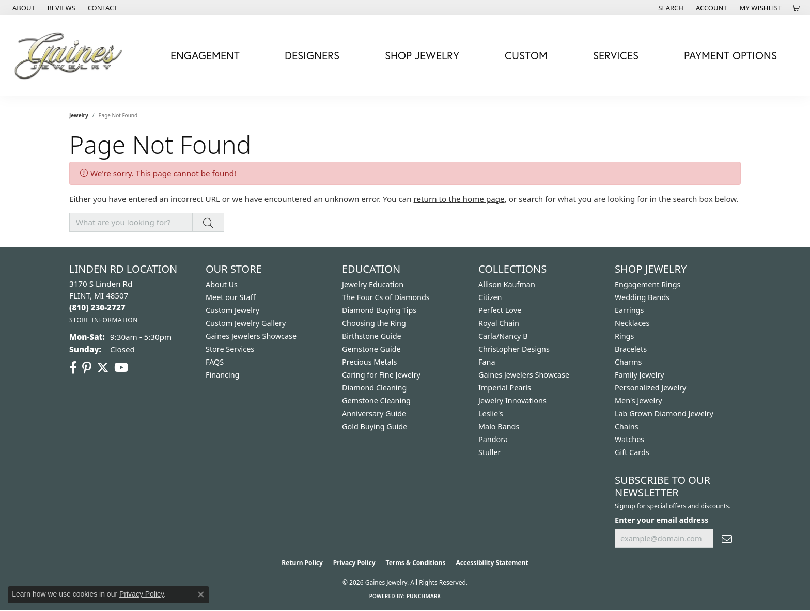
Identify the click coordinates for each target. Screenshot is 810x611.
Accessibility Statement (492, 562)
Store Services (230, 349)
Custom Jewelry (232, 310)
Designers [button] (312, 55)
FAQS (215, 362)
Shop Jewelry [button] (422, 55)
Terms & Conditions (416, 562)
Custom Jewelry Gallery (246, 323)
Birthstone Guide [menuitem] (371, 336)
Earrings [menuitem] (629, 310)
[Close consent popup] (201, 594)
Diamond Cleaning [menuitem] (374, 388)
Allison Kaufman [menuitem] (506, 284)
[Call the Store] (97, 307)
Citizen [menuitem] (490, 297)
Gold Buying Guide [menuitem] (374, 426)
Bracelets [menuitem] (631, 349)
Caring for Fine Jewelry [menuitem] (381, 375)
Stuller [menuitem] (489, 452)
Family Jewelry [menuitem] (639, 375)
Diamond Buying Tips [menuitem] (379, 310)
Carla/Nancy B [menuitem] (503, 336)
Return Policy (302, 562)
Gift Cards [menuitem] (632, 452)
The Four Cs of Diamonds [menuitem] (386, 297)
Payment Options (730, 55)
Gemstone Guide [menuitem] (371, 349)
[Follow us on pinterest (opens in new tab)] (86, 368)
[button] (669, 7)
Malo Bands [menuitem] (498, 426)
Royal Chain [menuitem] (498, 323)
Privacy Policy (354, 562)
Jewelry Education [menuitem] (372, 284)
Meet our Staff (231, 297)
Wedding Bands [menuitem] (642, 297)
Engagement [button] (205, 55)
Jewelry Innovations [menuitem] (512, 400)
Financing (222, 375)
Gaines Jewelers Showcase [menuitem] (523, 375)
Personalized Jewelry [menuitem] (650, 388)
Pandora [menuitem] (493, 439)
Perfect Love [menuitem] (499, 310)
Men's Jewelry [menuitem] (638, 400)
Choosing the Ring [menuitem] (374, 323)
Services (615, 55)
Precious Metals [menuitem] (369, 362)
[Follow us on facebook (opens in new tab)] (73, 368)
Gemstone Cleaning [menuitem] (376, 400)
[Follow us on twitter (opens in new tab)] (103, 368)
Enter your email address (661, 519)
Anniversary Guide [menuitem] (374, 413)
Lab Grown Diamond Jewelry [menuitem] (664, 413)
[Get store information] (103, 320)
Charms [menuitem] (628, 362)
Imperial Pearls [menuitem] (504, 388)
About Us (222, 284)
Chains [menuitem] (626, 426)
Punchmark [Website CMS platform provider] (424, 596)
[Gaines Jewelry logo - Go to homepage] (71, 55)
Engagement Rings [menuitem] (648, 284)
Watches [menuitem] (629, 439)
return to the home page (459, 199)
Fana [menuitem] (486, 362)
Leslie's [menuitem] (490, 413)
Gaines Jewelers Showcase (251, 336)
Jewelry (78, 115)
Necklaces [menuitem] (632, 323)
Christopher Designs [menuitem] (514, 349)
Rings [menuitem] (624, 336)
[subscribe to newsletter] (727, 538)
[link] (22, 7)
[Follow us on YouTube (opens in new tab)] (121, 368)
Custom (526, 55)
